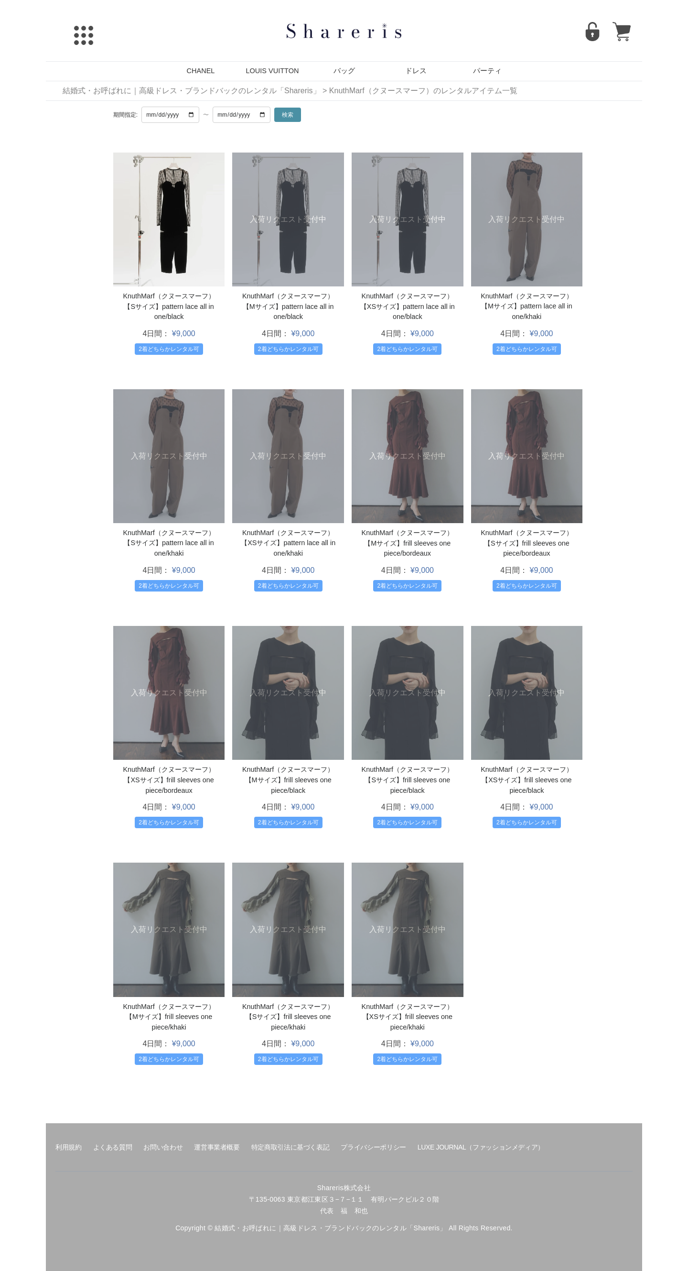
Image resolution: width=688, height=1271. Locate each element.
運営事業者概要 (216, 1147)
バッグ (344, 71)
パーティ (487, 71)
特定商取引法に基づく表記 (290, 1147)
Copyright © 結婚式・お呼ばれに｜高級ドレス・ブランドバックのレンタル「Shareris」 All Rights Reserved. (344, 1228)
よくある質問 (112, 1147)
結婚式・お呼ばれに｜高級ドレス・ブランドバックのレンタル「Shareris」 (192, 91)
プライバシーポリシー (373, 1147)
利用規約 (68, 1147)
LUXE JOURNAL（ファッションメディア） (481, 1147)
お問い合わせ (163, 1147)
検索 (287, 114)
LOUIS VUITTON (272, 71)
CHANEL (201, 71)
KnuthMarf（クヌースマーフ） (169, 296)
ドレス (416, 71)
